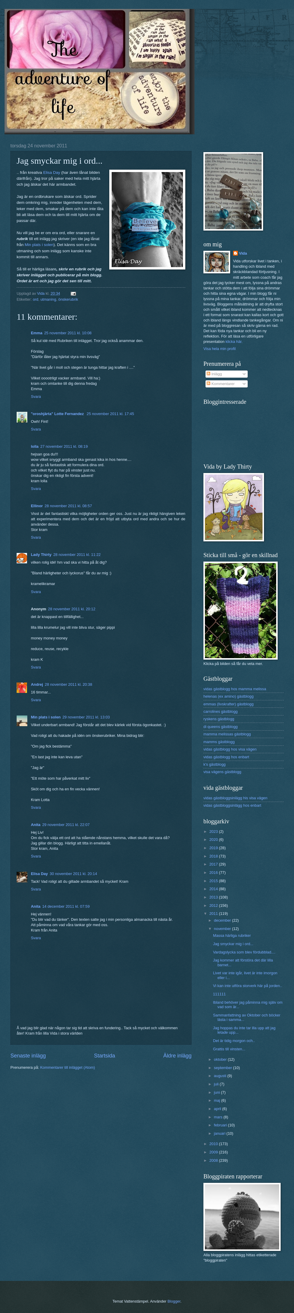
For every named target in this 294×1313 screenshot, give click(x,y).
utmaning (48, 299)
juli (216, 1084)
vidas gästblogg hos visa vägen (230, 749)
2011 (214, 913)
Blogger (174, 1301)
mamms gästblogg (219, 742)
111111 (219, 994)
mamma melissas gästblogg (227, 734)
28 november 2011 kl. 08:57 (68, 506)
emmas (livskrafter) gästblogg (228, 704)
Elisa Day (51, 172)
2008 (214, 1160)
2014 (214, 889)
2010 (214, 1144)
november (223, 928)
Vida (243, 253)
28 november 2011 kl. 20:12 (72, 609)
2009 (214, 1152)
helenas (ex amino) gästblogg (228, 696)
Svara (36, 396)
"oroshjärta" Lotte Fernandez (58, 414)
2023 (214, 831)
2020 (214, 839)
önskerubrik (68, 299)
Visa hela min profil (219, 348)
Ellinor (37, 506)
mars (218, 1117)
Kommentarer (221, 384)
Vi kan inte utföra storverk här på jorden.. (247, 985)
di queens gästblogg (220, 726)
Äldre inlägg (177, 1056)
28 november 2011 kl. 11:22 (77, 554)
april (218, 1108)
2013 (214, 897)
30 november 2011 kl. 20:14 (73, 873)
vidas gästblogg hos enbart (226, 757)
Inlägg (214, 374)
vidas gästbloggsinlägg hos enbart (232, 805)
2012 (214, 905)
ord (35, 299)
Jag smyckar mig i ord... (233, 944)
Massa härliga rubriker (232, 935)
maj (217, 1100)
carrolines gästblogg (220, 711)
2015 (214, 881)
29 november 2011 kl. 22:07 (66, 824)
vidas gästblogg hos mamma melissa (234, 689)
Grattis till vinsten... (229, 1049)
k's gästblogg (214, 764)
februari (221, 1125)
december (223, 920)
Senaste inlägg (28, 1056)
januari (220, 1133)
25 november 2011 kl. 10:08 (68, 333)
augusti (220, 1076)
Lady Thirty (41, 554)
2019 (214, 848)
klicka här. (233, 341)
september (223, 1067)
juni (217, 1092)
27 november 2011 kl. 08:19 (64, 446)
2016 (214, 872)
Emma (36, 333)
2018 (214, 856)
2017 (214, 864)
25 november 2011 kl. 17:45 (110, 414)
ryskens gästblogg (218, 719)
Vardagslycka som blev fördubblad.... (244, 952)
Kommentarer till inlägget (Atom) (67, 1067)
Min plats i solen (39, 244)
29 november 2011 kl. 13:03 (86, 717)
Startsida (104, 1056)
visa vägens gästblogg (222, 772)
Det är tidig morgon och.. (234, 1040)
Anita (35, 824)
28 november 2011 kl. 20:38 (68, 684)
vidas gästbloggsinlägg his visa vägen (235, 798)
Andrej (37, 684)
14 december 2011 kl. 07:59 (66, 906)
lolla (35, 446)
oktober (221, 1059)
